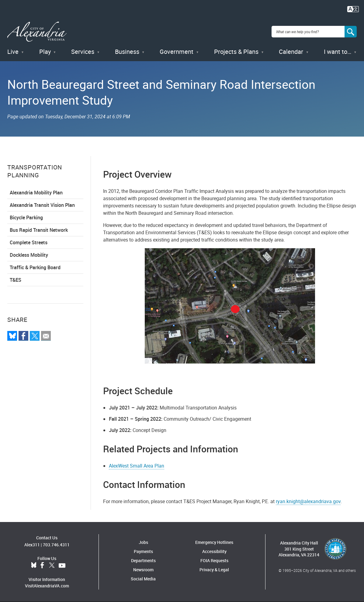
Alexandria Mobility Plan (36, 192)
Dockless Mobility (29, 255)
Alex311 (32, 545)
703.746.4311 (56, 545)
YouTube (62, 565)
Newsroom (143, 569)
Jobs (143, 542)
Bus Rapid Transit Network (39, 230)
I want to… (337, 51)
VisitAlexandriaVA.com (47, 586)
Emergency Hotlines (214, 542)
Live (13, 51)
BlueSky (33, 565)
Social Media (143, 579)
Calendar (291, 51)
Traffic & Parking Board (35, 267)
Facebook (42, 565)
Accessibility (214, 551)
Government (176, 51)
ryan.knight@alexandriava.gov (308, 501)
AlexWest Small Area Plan (136, 465)
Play (45, 51)
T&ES (15, 280)
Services (82, 51)
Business (127, 51)
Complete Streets (28, 242)
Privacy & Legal (214, 569)
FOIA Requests (214, 560)
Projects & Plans (236, 51)
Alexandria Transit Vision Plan (42, 205)
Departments (143, 560)
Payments (143, 551)
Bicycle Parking (26, 217)
